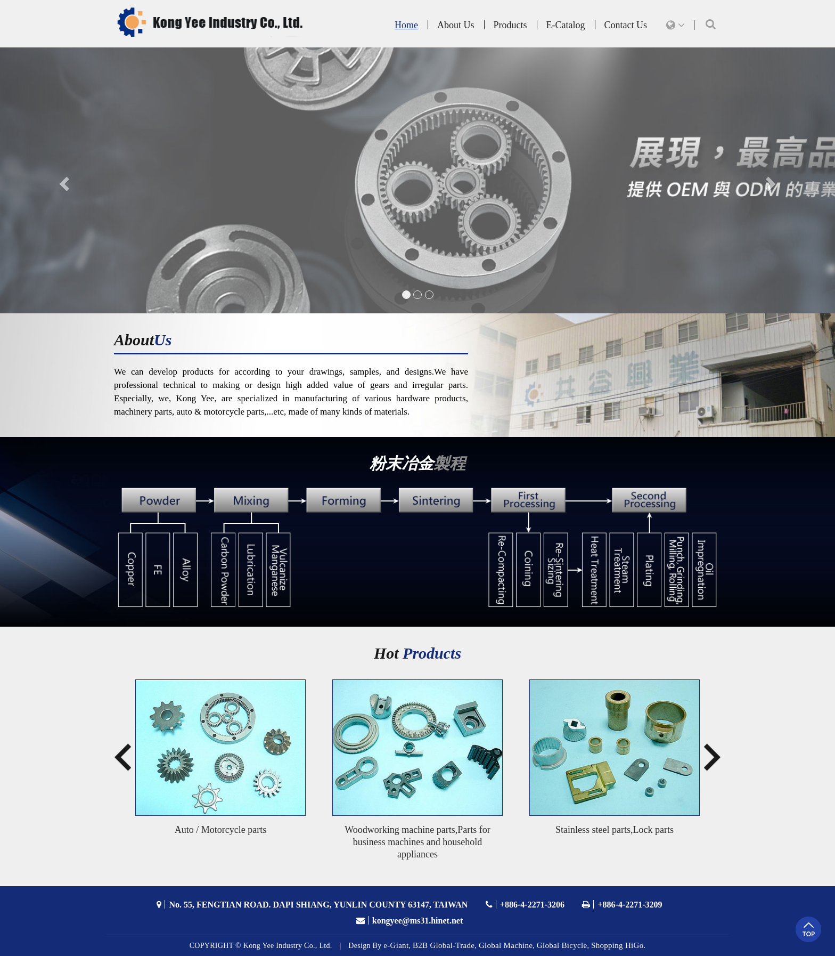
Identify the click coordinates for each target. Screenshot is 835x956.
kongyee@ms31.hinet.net (417, 920)
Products (510, 25)
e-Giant (395, 945)
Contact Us (626, 25)
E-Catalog (565, 25)
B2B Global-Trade (443, 945)
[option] (220, 762)
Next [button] (712, 762)
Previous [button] (117, 762)
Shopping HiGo (617, 945)
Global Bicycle (562, 945)
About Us (455, 25)
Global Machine (506, 945)
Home (406, 25)
